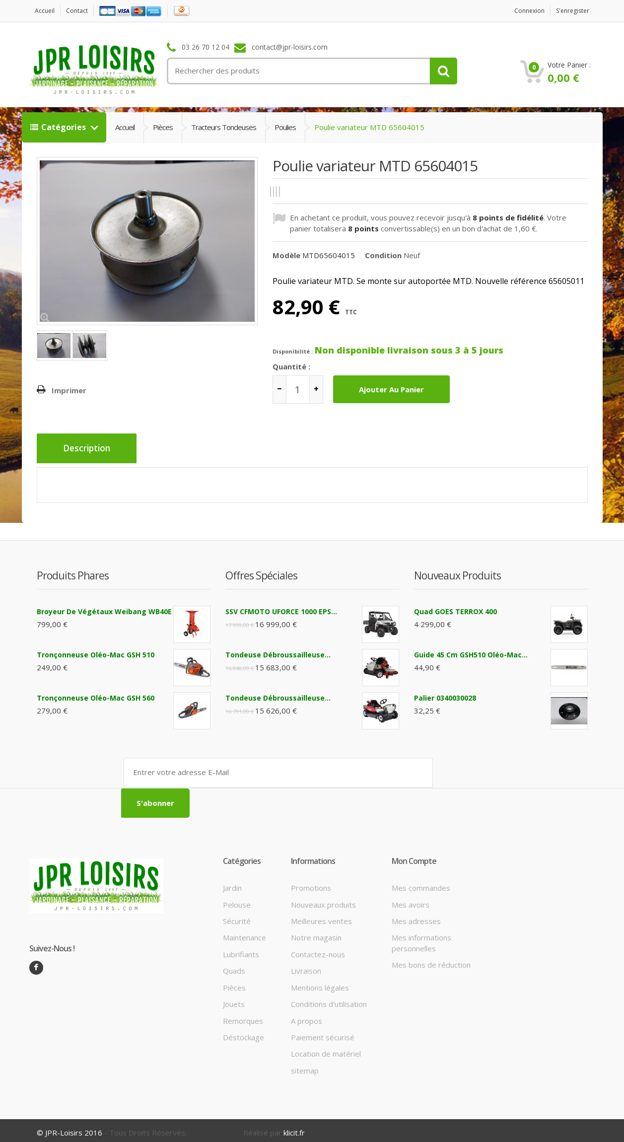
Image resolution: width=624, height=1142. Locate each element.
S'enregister (570, 10)
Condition (383, 255)
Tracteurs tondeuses (223, 127)
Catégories (59, 127)
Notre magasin (316, 933)
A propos (306, 1016)
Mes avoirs (410, 900)
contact (81, 10)
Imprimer (69, 390)
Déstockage (243, 1032)
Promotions (311, 883)
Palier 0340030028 (445, 694)
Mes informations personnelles (421, 938)
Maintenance (244, 933)
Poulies (285, 127)
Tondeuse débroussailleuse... (278, 651)
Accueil (46, 10)
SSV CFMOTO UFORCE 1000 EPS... (281, 608)
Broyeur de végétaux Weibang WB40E (104, 608)
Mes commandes (421, 883)
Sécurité (237, 916)
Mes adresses (416, 916)
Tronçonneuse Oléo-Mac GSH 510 (95, 651)
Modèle (286, 255)
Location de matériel (326, 1049)
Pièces (163, 127)
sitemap (305, 1066)
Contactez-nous (318, 949)
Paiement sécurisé (322, 1032)
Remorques (243, 1016)
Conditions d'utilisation (329, 999)
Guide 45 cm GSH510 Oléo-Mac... (471, 651)
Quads (234, 966)
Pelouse (237, 900)
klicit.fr (294, 1128)
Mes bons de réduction (431, 960)
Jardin (232, 883)
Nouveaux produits (323, 900)
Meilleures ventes (321, 916)
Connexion (522, 10)
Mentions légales (320, 983)
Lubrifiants (241, 949)
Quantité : (291, 366)
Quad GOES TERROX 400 (455, 608)
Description (90, 448)
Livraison (306, 966)
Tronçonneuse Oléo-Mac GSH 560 (95, 694)
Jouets (234, 999)
